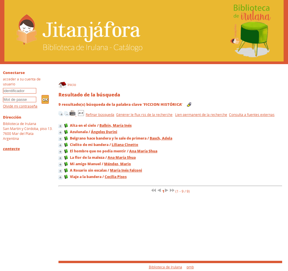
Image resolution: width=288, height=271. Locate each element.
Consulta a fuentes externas (252, 114)
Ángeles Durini (104, 131)
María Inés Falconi (126, 170)
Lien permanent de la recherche (201, 114)
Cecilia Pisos (116, 176)
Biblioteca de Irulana (165, 267)
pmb (190, 267)
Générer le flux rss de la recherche (144, 114)
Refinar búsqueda (100, 114)
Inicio (67, 84)
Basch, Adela (161, 138)
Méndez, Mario (117, 163)
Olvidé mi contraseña (20, 106)
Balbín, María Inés (115, 125)
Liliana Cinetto (125, 144)
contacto (11, 148)
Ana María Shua (143, 151)
